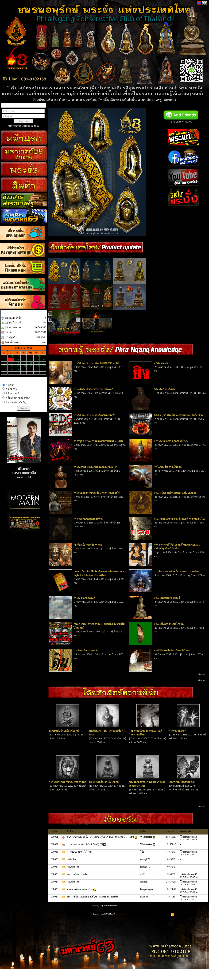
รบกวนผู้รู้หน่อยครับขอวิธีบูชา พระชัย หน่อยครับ (92, 896)
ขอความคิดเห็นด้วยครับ (80, 889)
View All (202, 674)
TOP (3, 3)
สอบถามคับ (73, 866)
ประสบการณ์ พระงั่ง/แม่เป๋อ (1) (83, 844)
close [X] (6, 5)
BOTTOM (6, 11)
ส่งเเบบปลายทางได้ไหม (79, 851)
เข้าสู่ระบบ (23, 121)
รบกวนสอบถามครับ (77, 874)
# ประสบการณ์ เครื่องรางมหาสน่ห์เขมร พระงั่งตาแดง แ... (97, 837)
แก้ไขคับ (71, 859)
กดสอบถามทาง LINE (175, 121)
